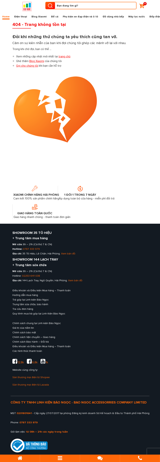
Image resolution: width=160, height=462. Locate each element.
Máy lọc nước (136, 16)
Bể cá (54, 16)
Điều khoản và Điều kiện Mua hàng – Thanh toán (41, 290)
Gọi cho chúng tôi (27, 66)
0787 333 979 (31, 249)
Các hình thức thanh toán (27, 351)
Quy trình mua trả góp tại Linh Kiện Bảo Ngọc (38, 313)
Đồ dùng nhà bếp (113, 16)
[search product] (50, 5)
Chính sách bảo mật (24, 332)
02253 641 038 (31, 275)
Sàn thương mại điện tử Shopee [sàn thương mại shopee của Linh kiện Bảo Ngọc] (31, 377)
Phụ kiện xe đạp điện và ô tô (80, 16)
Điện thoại (20, 16)
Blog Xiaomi (39, 16)
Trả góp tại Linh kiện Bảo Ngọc (30, 299)
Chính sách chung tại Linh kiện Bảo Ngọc (36, 323)
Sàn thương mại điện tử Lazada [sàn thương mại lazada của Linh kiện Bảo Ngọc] (30, 384)
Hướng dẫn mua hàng (25, 295)
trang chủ (64, 56)
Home (6, 17)
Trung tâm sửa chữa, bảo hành (30, 304)
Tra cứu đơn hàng (22, 309)
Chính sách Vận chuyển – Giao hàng (33, 337)
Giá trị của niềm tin (23, 327)
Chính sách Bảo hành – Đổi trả (30, 341)
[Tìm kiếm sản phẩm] (91, 5)
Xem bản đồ (68, 253)
